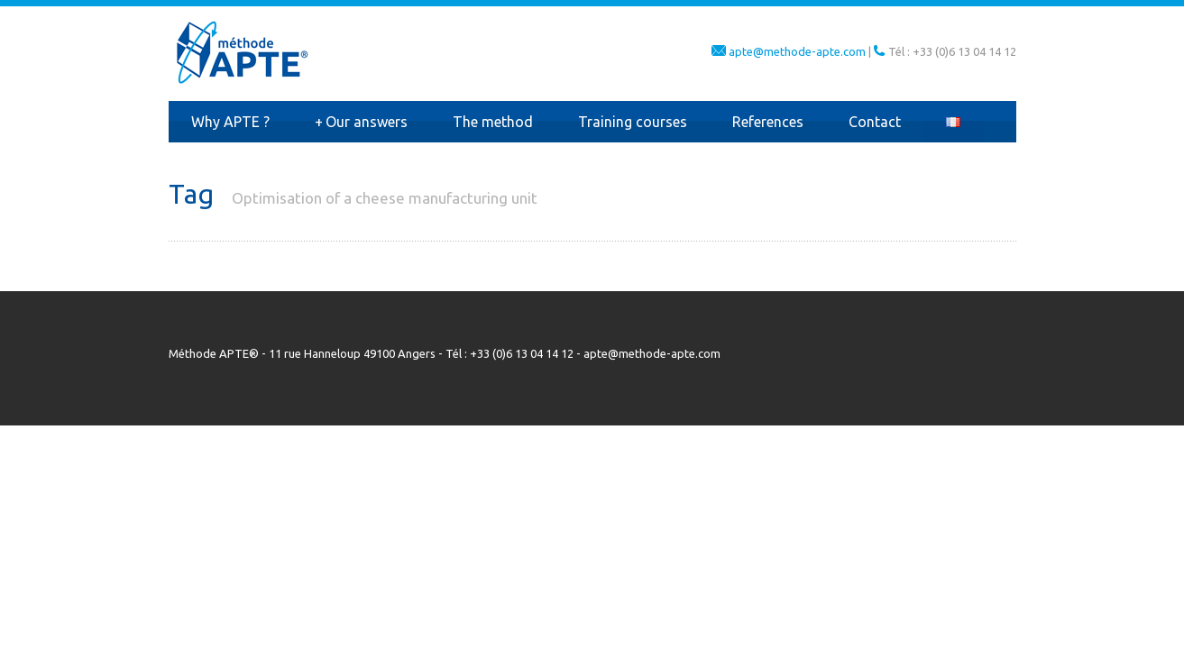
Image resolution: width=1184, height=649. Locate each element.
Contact (875, 122)
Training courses (632, 122)
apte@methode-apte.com (797, 51)
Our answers (361, 122)
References (767, 122)
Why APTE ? (230, 122)
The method (493, 122)
